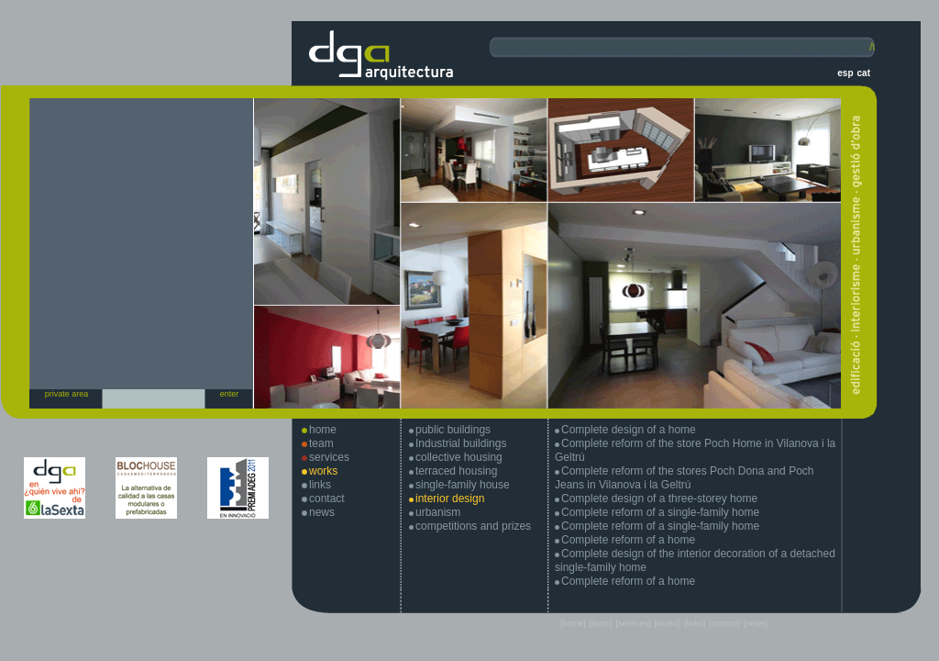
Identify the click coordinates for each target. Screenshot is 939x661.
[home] (573, 623)
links (320, 484)
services (329, 457)
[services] (632, 623)
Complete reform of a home (628, 539)
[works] (667, 623)
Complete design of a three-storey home (659, 498)
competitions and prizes (473, 526)
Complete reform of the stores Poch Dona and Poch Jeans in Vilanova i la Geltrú (684, 478)
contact (327, 498)
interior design (449, 498)
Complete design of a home (628, 429)
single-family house (462, 484)
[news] (756, 623)
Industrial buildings (460, 443)
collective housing (459, 457)
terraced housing (456, 471)
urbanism (437, 512)
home (323, 429)
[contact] (724, 623)
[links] (694, 623)
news (322, 512)
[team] (600, 623)
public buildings (453, 429)
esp (845, 73)
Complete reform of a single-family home (660, 512)
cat (863, 73)
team (321, 443)
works (323, 471)
